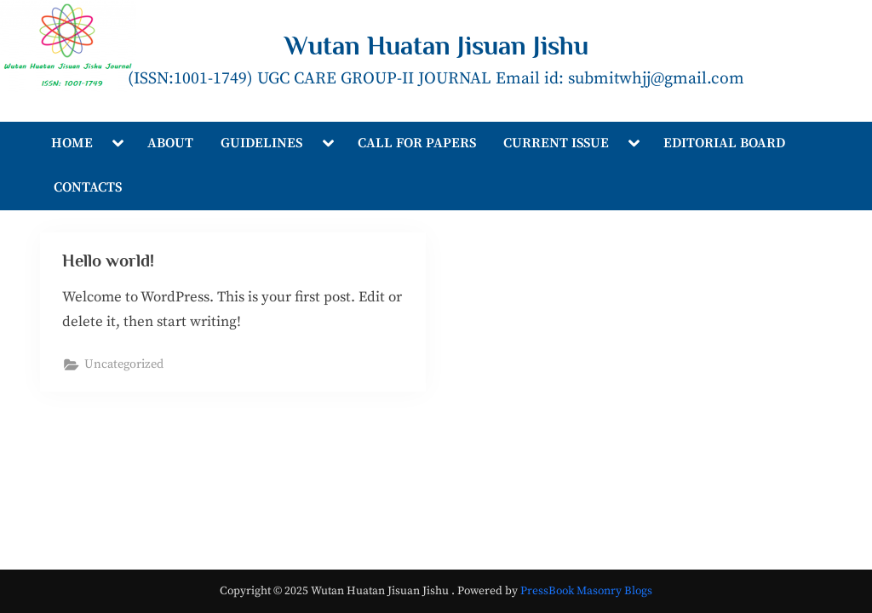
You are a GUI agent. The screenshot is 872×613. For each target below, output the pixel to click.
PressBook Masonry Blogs (586, 591)
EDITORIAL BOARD (724, 143)
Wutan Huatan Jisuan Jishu (436, 45)
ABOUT (170, 143)
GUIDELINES (261, 143)
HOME (72, 143)
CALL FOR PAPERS (417, 143)
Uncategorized (124, 364)
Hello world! (108, 260)
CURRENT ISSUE (556, 143)
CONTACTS (88, 187)
